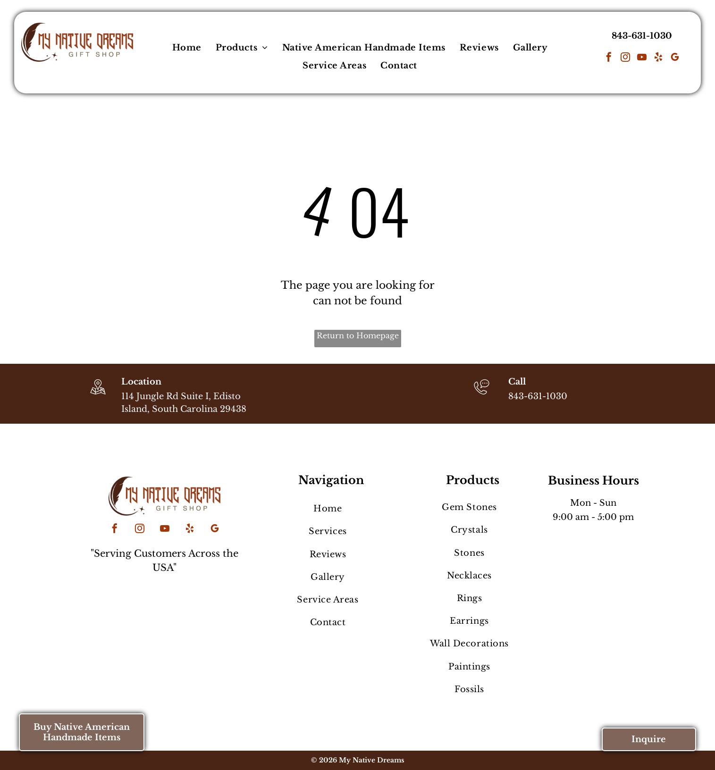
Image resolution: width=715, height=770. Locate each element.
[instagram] (625, 58)
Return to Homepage (358, 335)
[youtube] (642, 58)
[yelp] (658, 58)
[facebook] (609, 58)
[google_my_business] (675, 58)
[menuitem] (187, 48)
